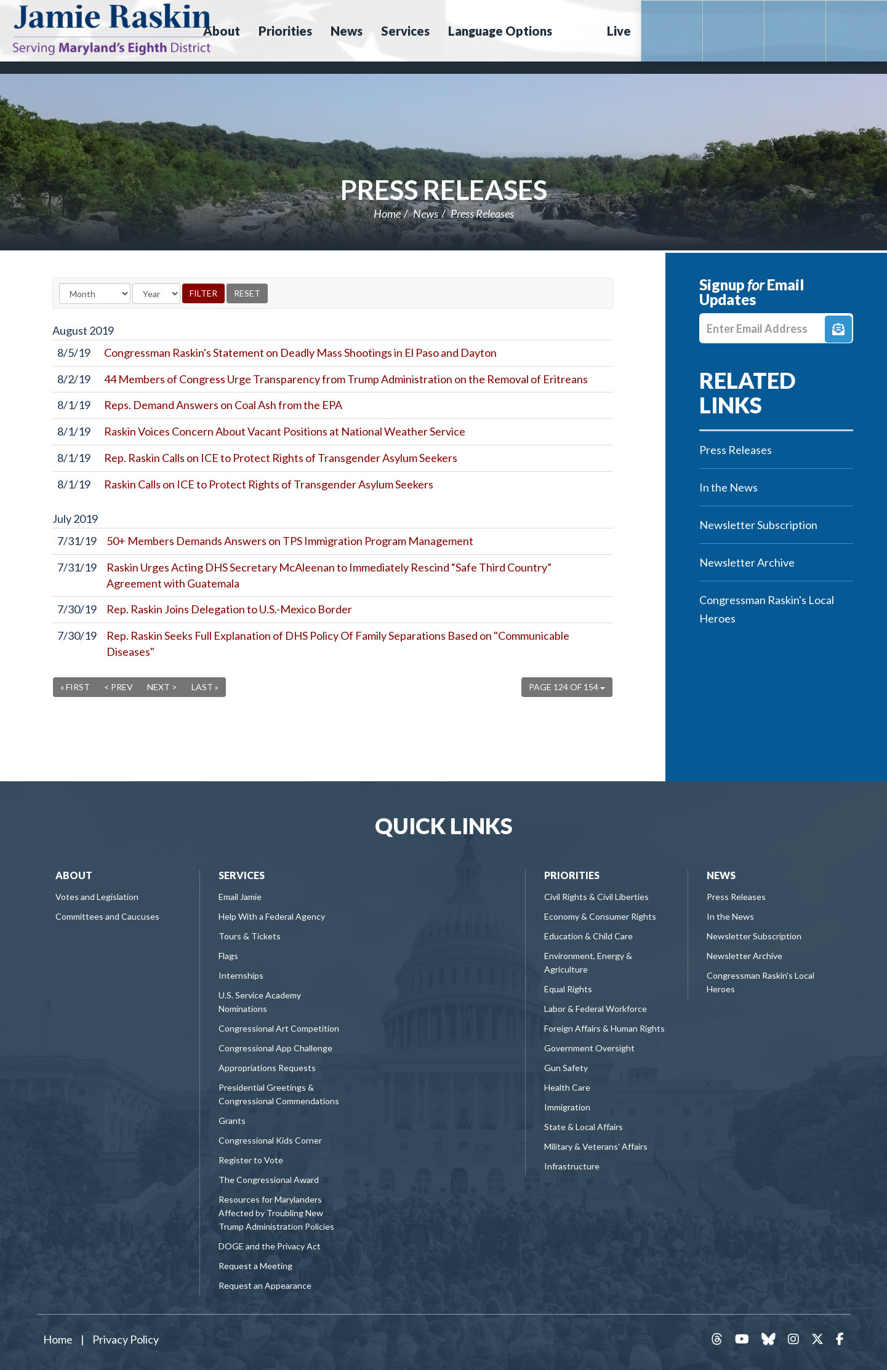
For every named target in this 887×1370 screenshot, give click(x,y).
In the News (728, 487)
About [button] (221, 30)
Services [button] (405, 30)
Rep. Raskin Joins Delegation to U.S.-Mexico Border (229, 609)
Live (619, 30)
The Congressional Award (269, 1179)
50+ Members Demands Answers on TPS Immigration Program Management (289, 541)
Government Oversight (589, 1048)
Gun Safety (566, 1067)
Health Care (567, 1087)
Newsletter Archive (747, 562)
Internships (241, 975)
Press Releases (443, 189)
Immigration (567, 1107)
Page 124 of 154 (567, 687)
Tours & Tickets (250, 936)
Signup (838, 329)
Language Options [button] (500, 30)
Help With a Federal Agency (272, 916)
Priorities (572, 875)
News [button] (347, 30)
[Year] (156, 293)
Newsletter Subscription (758, 525)
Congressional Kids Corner (270, 1140)
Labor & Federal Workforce (595, 1008)
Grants (232, 1120)
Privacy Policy (125, 1339)
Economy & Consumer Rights (600, 916)
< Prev (118, 687)
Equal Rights (568, 989)
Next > (162, 687)
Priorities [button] (285, 30)
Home (387, 213)
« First (75, 687)
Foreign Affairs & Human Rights (604, 1028)
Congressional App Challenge (275, 1048)
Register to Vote (251, 1160)
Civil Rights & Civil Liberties (596, 896)
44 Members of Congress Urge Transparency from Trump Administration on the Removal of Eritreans (346, 379)
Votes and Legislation (96, 896)
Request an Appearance (265, 1285)
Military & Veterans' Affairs (596, 1146)
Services (242, 875)
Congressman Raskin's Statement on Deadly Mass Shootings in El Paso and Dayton (300, 352)
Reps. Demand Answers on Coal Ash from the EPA (223, 405)
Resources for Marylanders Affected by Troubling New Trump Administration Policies (276, 1213)
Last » (205, 687)
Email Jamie (240, 896)
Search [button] (578, 31)
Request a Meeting (255, 1265)
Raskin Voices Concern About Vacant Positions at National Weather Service (284, 431)
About (73, 875)
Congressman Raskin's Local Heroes (766, 609)
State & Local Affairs (583, 1126)
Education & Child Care (588, 936)
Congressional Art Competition (279, 1028)
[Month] (94, 293)
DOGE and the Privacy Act (270, 1246)
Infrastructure (572, 1166)
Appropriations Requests (267, 1067)
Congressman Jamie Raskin (112, 28)
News (425, 213)
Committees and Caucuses (107, 916)
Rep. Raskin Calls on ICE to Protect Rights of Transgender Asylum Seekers (280, 457)
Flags (228, 955)
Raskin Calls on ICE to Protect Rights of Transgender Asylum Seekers (268, 484)
